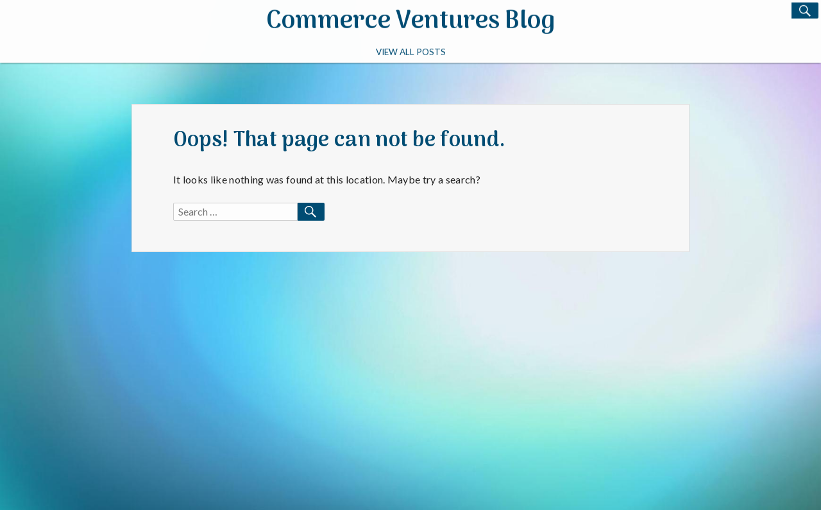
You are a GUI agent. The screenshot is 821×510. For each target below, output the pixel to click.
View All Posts (411, 51)
